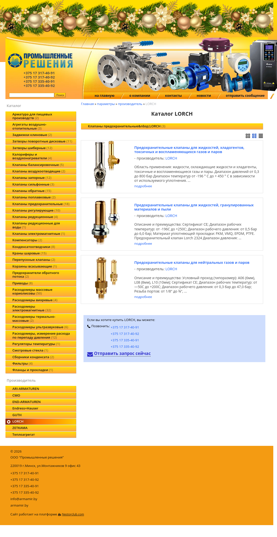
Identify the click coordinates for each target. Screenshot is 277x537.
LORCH (18, 421)
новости (204, 95)
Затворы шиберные (32, 148)
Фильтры (22, 363)
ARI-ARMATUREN (25, 388)
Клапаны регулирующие (36, 210)
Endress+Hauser (25, 408)
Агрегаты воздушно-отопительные (29, 126)
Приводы (22, 283)
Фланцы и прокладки (32, 370)
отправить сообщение (245, 95)
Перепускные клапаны (33, 259)
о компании (139, 95)
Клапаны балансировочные (38, 164)
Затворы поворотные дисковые (42, 141)
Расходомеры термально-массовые (33, 318)
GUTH (17, 415)
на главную (104, 95)
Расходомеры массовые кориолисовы (32, 291)
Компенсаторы (27, 240)
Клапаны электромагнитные (38, 233)
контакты (173, 95)
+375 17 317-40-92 (125, 333)
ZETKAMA (20, 428)
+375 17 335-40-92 (125, 346)
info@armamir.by (23, 499)
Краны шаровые (29, 253)
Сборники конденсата (33, 357)
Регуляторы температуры (36, 344)
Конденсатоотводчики (33, 246)
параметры (106, 104)
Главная (87, 104)
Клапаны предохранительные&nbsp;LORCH (126, 126)
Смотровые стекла (30, 350)
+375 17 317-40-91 (125, 327)
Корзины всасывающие (34, 266)
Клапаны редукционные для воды (36, 225)
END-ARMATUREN (26, 402)
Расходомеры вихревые (34, 300)
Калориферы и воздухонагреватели (32, 156)
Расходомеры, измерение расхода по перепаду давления (41, 335)
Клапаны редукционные (35, 217)
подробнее (143, 186)
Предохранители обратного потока (35, 274)
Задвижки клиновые (32, 135)
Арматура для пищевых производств (32, 116)
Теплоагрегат (23, 434)
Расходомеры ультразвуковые (40, 327)
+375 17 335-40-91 (125, 340)
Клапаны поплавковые (33, 197)
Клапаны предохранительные (40, 204)
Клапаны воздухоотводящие (38, 171)
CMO (16, 395)
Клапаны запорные (31, 177)
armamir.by (19, 505)
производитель (130, 104)
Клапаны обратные (31, 190)
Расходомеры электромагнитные (31, 308)
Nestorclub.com (73, 514)
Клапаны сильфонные (33, 184)
